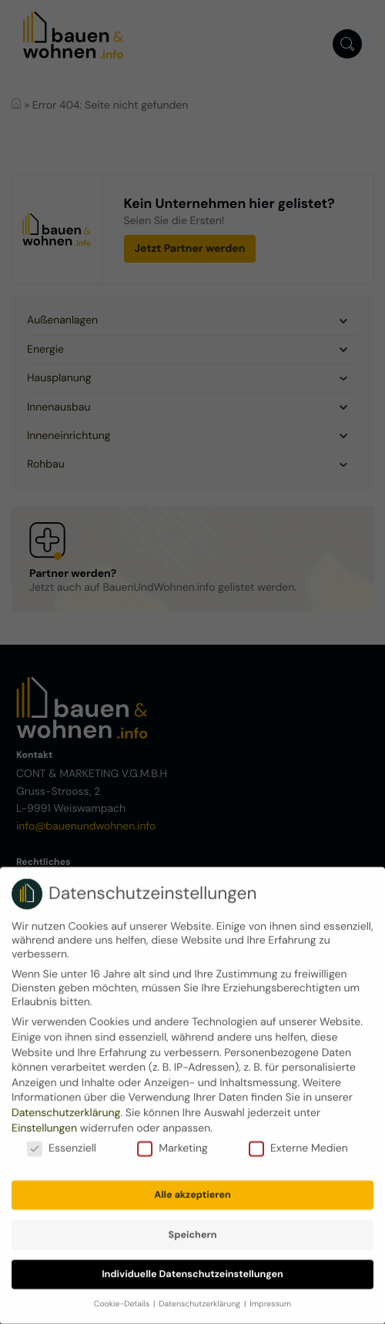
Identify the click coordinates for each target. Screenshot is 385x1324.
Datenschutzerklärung (66, 1104)
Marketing (172, 1139)
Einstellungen (44, 1119)
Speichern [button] (193, 1225)
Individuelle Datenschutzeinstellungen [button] (192, 1265)
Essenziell (61, 1139)
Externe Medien (298, 1139)
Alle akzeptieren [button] (192, 1185)
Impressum (270, 1295)
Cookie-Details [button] (123, 1295)
